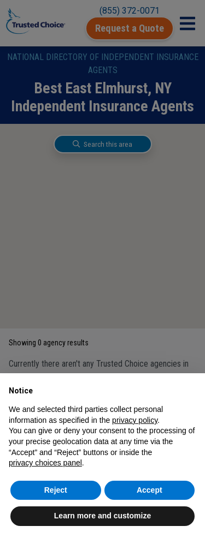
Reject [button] (55, 490)
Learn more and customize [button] (102, 515)
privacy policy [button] (134, 420)
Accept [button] (149, 490)
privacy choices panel (45, 462)
